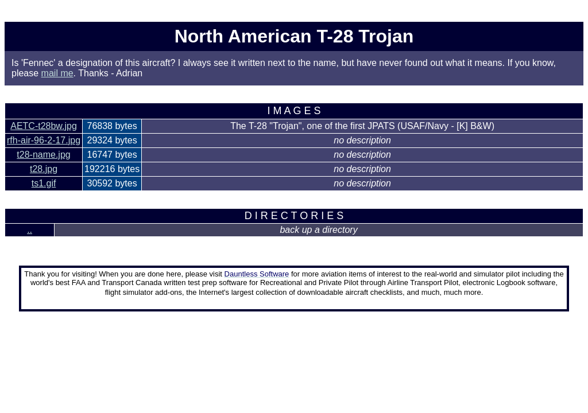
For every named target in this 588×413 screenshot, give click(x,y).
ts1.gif (44, 183)
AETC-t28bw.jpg (43, 126)
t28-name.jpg (43, 154)
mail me (57, 73)
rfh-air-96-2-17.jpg (43, 140)
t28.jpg (43, 169)
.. (29, 230)
